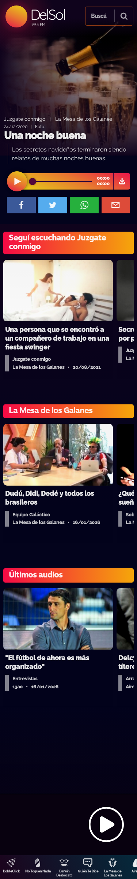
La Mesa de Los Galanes (113, 873)
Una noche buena (44, 136)
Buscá (98, 16)
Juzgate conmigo (24, 119)
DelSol (47, 14)
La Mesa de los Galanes (83, 119)
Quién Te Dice (88, 871)
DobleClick (11, 871)
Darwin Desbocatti (64, 873)
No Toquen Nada (38, 871)
